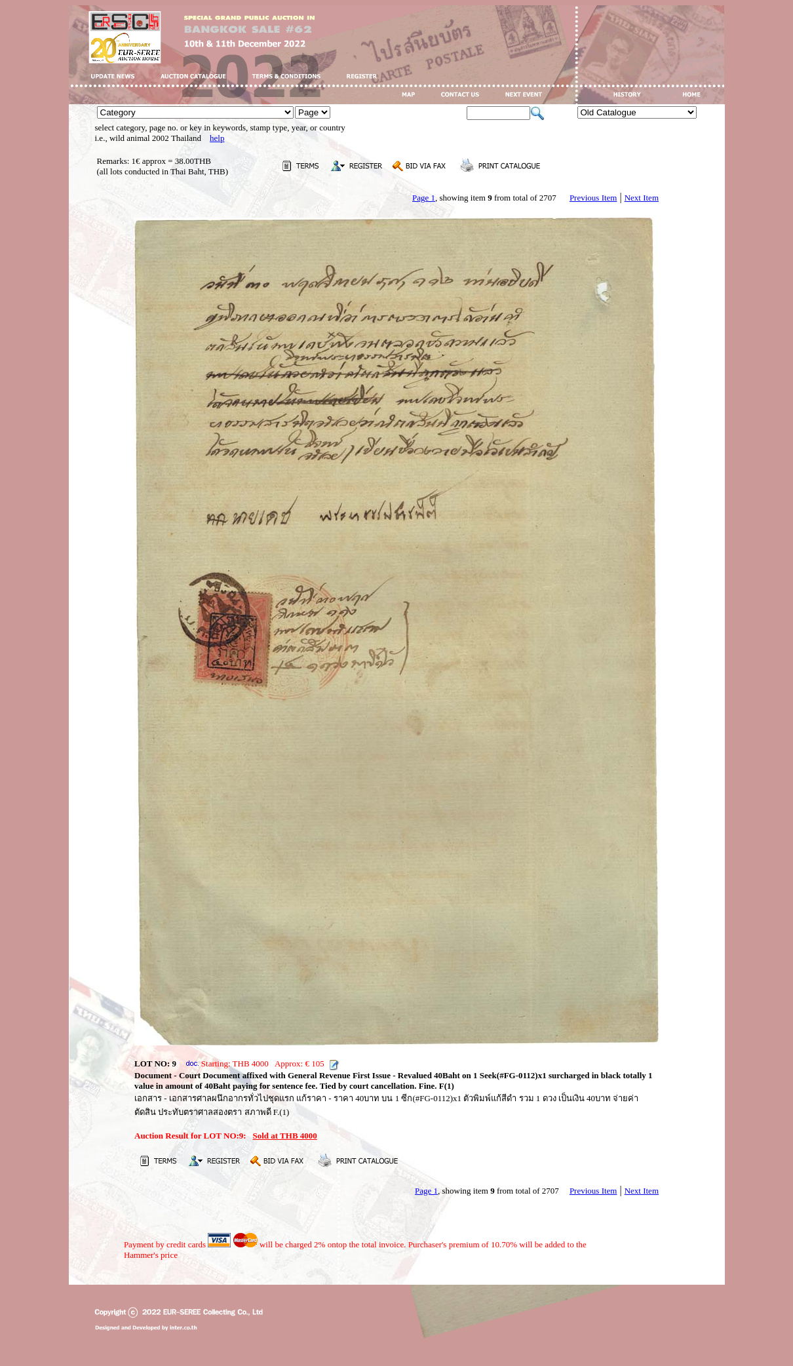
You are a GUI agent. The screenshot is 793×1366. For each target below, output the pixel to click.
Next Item (642, 198)
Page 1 (423, 198)
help (217, 138)
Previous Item (593, 198)
